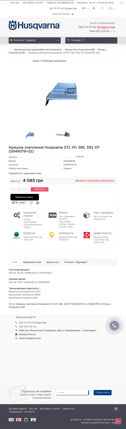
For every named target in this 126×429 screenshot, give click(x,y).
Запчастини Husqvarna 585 (80, 50)
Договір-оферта (18, 409)
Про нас (14, 3)
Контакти (82, 3)
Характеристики (32, 262)
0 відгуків (80, 156)
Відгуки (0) (53, 262)
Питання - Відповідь (76, 262)
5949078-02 (95, 304)
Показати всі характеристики (25, 173)
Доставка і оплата (33, 3)
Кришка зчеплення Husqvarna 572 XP (36, 304)
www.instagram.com (30, 338)
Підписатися (103, 393)
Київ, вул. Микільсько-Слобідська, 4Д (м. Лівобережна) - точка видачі (57, 331)
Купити (40, 189)
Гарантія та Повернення (60, 3)
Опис (15, 262)
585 (60, 304)
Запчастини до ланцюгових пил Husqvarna (37, 50)
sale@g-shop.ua (27, 334)
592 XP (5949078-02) (75, 304)
